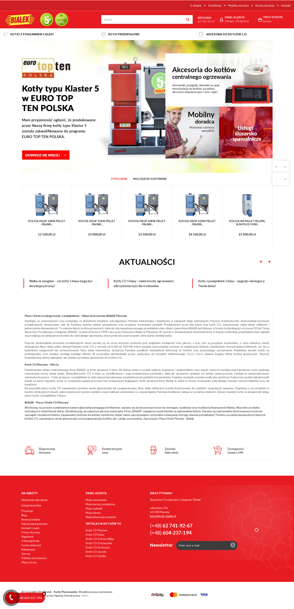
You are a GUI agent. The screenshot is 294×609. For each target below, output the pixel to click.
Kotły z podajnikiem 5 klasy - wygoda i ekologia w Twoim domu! (231, 283)
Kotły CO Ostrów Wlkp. (100, 538)
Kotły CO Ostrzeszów (99, 543)
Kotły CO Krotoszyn (98, 547)
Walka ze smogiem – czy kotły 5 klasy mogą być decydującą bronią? (60, 283)
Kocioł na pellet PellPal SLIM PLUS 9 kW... (247, 223)
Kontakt (286, 5)
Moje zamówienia (96, 500)
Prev (277, 167)
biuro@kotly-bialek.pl (163, 516)
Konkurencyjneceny (112, 450)
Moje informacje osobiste (101, 517)
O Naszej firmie (30, 541)
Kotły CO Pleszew (96, 530)
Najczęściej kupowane (34, 523)
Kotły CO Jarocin (96, 551)
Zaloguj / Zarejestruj (237, 21)
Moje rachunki (94, 508)
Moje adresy (93, 512)
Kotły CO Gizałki (96, 556)
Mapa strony (29, 562)
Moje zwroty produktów (100, 504)
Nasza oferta (195, 354)
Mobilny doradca (238, 5)
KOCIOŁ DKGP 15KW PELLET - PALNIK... (96, 223)
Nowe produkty (30, 519)
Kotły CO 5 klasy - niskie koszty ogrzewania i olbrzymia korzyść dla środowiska (144, 283)
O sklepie (195, 5)
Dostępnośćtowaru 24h (235, 450)
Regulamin (27, 536)
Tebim (84, 595)
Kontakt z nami (30, 528)
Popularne (119, 178)
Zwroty (25, 553)
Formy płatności (31, 545)
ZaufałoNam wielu (171, 450)
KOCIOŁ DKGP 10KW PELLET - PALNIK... (46, 223)
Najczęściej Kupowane (150, 178)
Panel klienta (96, 493)
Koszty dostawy (265, 5)
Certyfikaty (215, 5)
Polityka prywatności (34, 558)
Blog (24, 515)
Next (285, 167)
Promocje (27, 511)
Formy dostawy (30, 532)
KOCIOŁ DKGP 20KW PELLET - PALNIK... (146, 223)
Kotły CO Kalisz (95, 534)
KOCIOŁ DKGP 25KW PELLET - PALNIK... (197, 223)
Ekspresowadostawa (47, 450)
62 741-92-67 (206, 21)
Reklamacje (28, 549)
